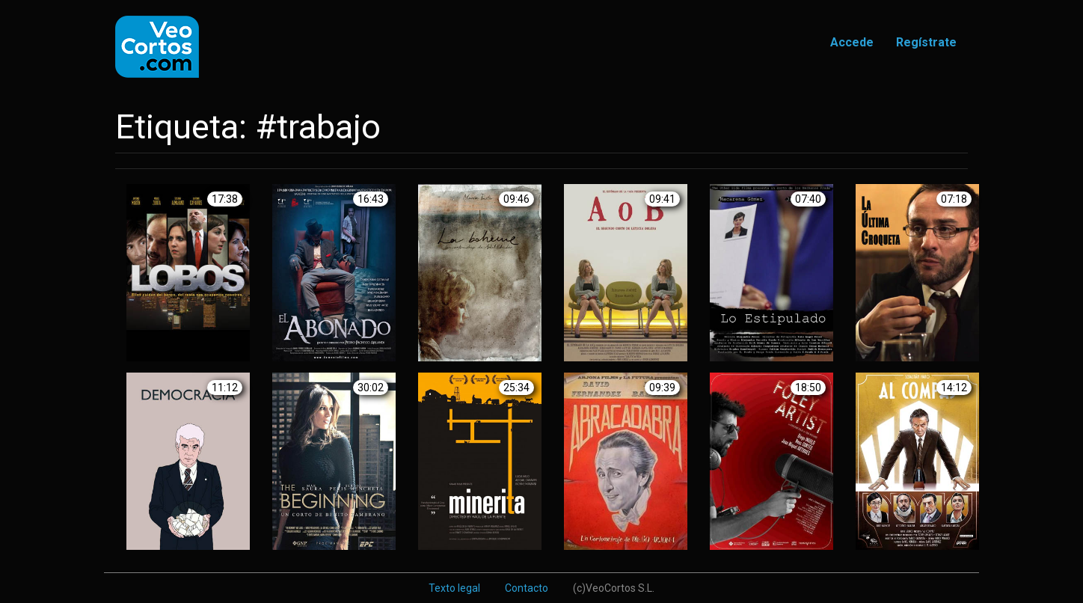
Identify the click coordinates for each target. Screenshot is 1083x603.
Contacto (526, 588)
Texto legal (454, 588)
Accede (852, 42)
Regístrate (926, 42)
